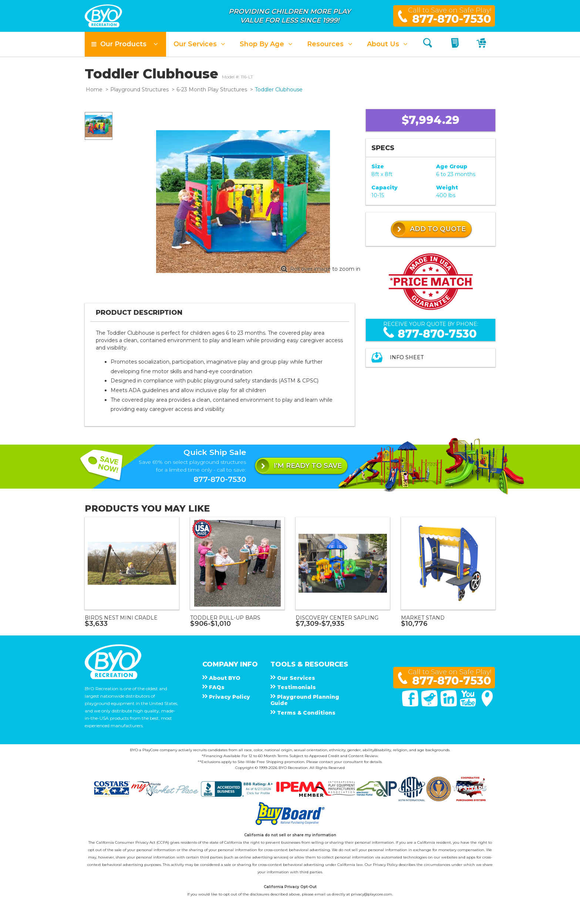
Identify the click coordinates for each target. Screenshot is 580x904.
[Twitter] (430, 704)
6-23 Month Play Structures (211, 89)
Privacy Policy (385, 864)
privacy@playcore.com (371, 894)
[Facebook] (411, 704)
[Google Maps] (487, 704)
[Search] (427, 44)
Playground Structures (139, 89)
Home (94, 89)
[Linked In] (449, 704)
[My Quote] (456, 44)
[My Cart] (482, 44)
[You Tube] (469, 704)
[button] (125, 44)
